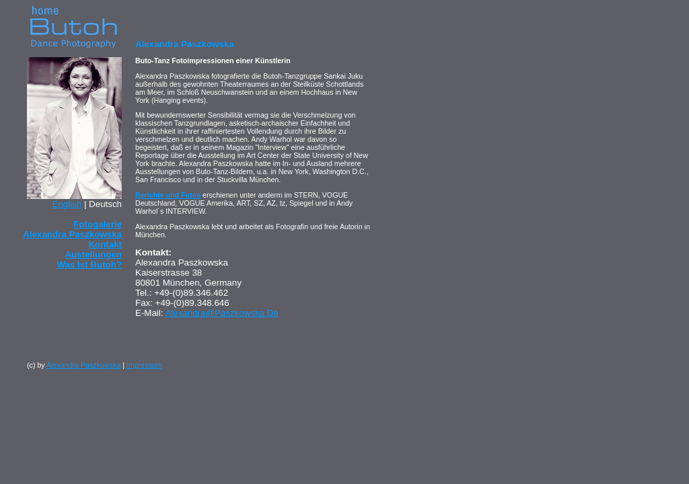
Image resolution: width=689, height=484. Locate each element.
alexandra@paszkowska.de (221, 313)
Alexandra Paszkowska (83, 365)
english (67, 204)
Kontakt (105, 244)
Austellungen (93, 254)
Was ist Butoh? (89, 264)
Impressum (144, 365)
